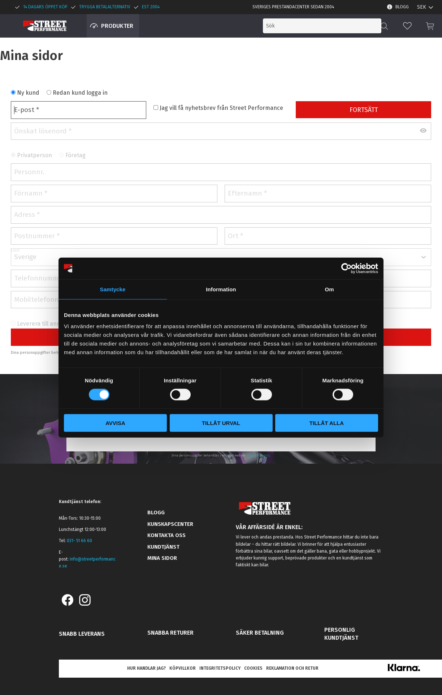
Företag (75, 155)
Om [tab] (329, 289)
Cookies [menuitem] (253, 668)
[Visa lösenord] (423, 131)
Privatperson (34, 155)
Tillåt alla (326, 423)
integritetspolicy (258, 455)
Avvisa (115, 423)
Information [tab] (221, 289)
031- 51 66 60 (79, 540)
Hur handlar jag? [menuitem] (146, 668)
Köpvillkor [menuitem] (182, 668)
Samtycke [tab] (113, 289)
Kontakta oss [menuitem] (166, 535)
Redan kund (80, 92)
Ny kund (28, 92)
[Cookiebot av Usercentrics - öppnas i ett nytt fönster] (346, 268)
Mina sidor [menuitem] (162, 558)
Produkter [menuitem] (117, 25)
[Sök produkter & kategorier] (322, 25)
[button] (407, 26)
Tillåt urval (221, 423)
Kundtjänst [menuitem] (163, 547)
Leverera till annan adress (52, 323)
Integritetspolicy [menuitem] (219, 668)
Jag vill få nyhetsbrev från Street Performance (221, 107)
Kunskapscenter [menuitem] (170, 524)
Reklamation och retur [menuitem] (292, 668)
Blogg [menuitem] (402, 6)
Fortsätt (364, 110)
